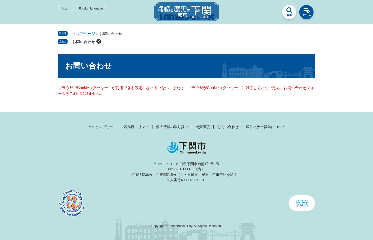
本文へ (65, 8)
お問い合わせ (83, 42)
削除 (98, 41)
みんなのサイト (272, 13)
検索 (289, 13)
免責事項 (203, 127)
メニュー (306, 13)
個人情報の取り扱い (172, 127)
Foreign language (91, 8)
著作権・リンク (136, 127)
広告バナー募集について (265, 127)
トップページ (83, 34)
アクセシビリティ (102, 127)
